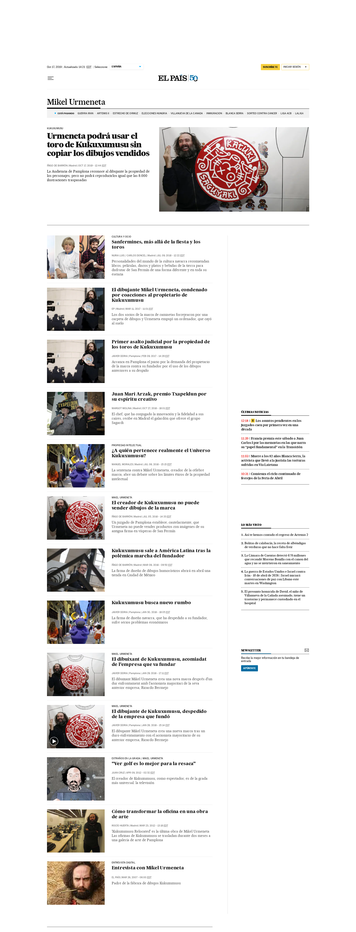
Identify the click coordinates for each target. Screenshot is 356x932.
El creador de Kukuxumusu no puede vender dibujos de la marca (155, 506)
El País (116, 877)
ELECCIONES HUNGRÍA (154, 113)
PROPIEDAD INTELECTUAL (127, 445)
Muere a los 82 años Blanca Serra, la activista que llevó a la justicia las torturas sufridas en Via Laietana (273, 460)
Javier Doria (120, 356)
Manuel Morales (122, 464)
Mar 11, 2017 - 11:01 (139, 308)
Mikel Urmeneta (76, 102)
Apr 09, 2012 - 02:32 (140, 772)
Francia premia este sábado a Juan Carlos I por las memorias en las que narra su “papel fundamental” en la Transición (273, 442)
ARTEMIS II (103, 113)
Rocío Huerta (120, 825)
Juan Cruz (118, 772)
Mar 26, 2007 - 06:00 (136, 877)
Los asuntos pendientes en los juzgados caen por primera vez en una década (271, 425)
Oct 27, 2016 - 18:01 (156, 408)
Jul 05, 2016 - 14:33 (157, 516)
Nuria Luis (118, 255)
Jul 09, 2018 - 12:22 (171, 255)
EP (113, 308)
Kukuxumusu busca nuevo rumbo (151, 603)
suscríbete (270, 67)
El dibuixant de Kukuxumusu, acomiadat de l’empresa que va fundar (159, 662)
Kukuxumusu (55, 128)
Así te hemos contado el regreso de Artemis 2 (276, 534)
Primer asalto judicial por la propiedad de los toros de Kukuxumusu (161, 345)
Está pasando (66, 113)
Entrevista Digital (123, 862)
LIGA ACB (286, 113)
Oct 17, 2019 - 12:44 (92, 165)
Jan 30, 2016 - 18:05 (156, 612)
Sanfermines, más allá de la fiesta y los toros (156, 245)
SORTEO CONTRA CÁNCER (262, 113)
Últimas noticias (255, 412)
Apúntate (249, 668)
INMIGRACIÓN (214, 113)
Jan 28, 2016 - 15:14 (156, 725)
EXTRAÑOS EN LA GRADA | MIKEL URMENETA (137, 758)
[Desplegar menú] (50, 78)
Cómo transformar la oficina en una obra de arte (160, 814)
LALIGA (299, 113)
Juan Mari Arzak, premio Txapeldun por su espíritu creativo (159, 397)
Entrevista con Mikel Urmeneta (148, 868)
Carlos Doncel (136, 255)
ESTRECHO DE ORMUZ (125, 113)
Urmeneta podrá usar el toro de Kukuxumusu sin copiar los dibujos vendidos (98, 144)
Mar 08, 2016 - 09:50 (157, 565)
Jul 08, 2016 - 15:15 (158, 464)
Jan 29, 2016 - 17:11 (155, 673)
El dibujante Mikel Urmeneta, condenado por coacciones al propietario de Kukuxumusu (159, 295)
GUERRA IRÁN (85, 113)
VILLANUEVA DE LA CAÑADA (187, 113)
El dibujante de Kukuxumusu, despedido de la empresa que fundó (159, 714)
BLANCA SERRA (234, 113)
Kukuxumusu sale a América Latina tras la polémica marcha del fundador (161, 554)
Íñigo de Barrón (57, 165)
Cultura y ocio (121, 236)
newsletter (251, 650)
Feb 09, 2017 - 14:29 (155, 356)
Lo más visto (251, 525)
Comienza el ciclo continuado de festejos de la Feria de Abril (271, 476)
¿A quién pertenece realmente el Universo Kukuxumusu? (161, 453)
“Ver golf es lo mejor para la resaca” (154, 764)
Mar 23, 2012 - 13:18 (154, 825)
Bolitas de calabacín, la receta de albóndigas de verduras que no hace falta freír (275, 545)
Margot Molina (121, 408)
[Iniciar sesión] (295, 67)
